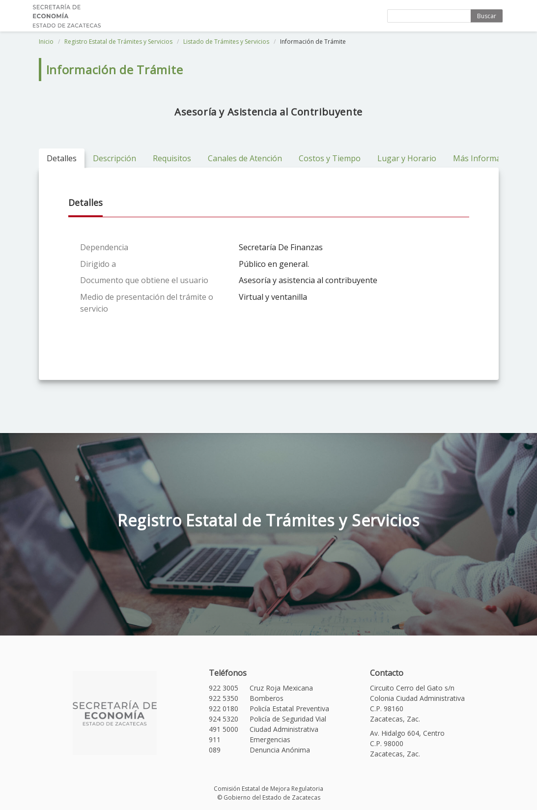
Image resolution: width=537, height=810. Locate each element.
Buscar (486, 16)
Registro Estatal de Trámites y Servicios (118, 41)
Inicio (46, 41)
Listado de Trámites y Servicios (226, 41)
